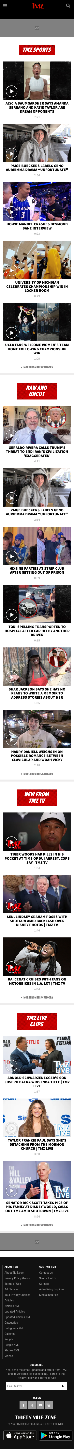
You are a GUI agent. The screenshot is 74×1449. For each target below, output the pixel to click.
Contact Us (46, 1272)
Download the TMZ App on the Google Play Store (55, 1436)
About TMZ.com (14, 1272)
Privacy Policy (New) (17, 1278)
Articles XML (12, 1306)
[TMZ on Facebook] (23, 1405)
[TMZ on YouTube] (40, 1405)
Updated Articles (15, 1311)
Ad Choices (12, 1289)
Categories (11, 1322)
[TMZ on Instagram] (49, 1405)
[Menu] (5, 5)
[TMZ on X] (32, 1405)
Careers (44, 1283)
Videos (9, 1356)
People (9, 1339)
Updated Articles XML (18, 1317)
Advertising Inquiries (51, 1289)
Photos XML (12, 1350)
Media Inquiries (48, 1294)
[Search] (68, 5)
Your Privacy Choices (17, 1294)
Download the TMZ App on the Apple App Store (20, 1435)
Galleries (10, 1333)
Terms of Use (13, 1283)
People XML (12, 1344)
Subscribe (63, 1386)
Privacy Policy (25, 1377)
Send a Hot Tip (48, 1278)
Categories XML (14, 1328)
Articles (9, 1300)
